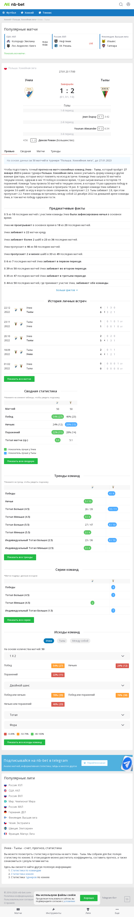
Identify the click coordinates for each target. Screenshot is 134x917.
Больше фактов (67, 290)
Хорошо (89, 898)
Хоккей (7, 19)
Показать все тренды (20, 557)
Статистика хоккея (22, 874)
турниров (31, 877)
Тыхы (105, 80)
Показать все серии (19, 619)
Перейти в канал (94, 762)
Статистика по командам (26, 870)
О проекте (9, 902)
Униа (29, 80)
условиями (69, 901)
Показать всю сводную (20, 461)
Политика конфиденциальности (21, 896)
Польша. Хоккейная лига (24, 19)
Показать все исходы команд (24, 742)
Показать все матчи (19, 378)
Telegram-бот (107, 897)
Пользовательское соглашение (20, 899)
